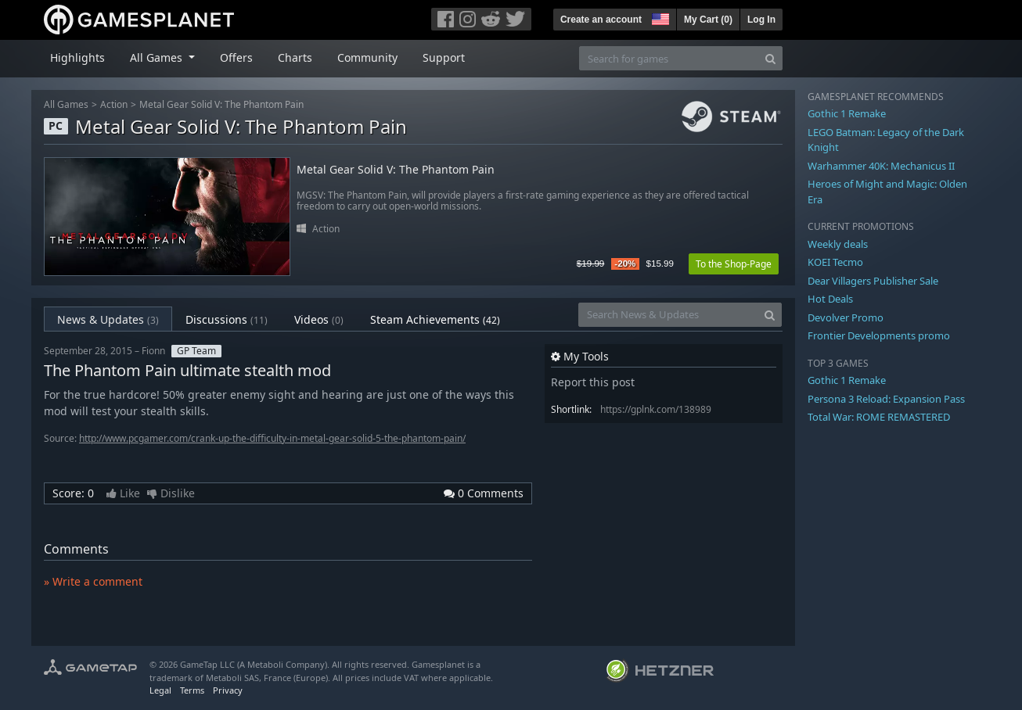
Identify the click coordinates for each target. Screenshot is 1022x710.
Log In (761, 19)
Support (444, 57)
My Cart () (708, 19)
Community (367, 57)
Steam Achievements (435, 319)
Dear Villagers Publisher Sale (873, 281)
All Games (66, 104)
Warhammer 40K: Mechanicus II (881, 166)
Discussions (226, 319)
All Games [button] (157, 57)
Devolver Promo (845, 317)
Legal (160, 690)
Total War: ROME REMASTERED (879, 417)
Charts (295, 57)
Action (114, 104)
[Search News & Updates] (668, 315)
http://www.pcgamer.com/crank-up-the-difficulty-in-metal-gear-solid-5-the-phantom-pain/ (272, 438)
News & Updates (108, 319)
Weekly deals (838, 244)
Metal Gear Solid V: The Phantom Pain (221, 104)
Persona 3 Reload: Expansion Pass (886, 399)
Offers (236, 57)
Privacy (228, 690)
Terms (192, 690)
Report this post (593, 382)
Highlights (77, 57)
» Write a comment (93, 581)
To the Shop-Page (734, 264)
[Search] (770, 58)
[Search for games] (669, 58)
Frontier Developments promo (879, 335)
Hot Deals (830, 299)
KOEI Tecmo (835, 262)
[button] (659, 17)
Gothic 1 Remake (847, 113)
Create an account (601, 19)
